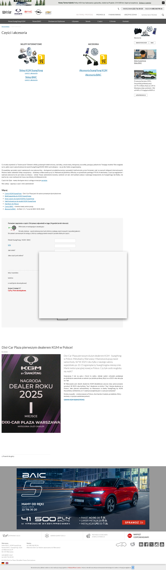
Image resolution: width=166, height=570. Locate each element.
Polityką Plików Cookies (74, 567)
